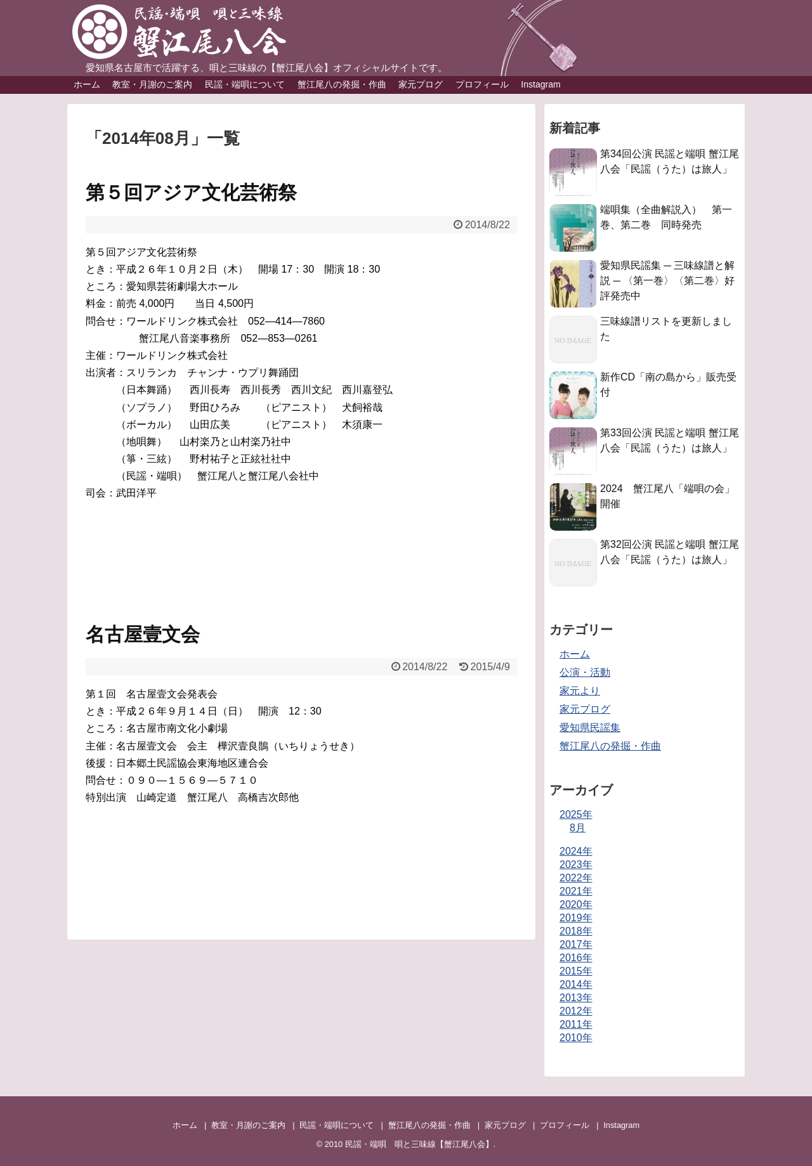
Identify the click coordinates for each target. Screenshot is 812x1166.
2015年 (576, 971)
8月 (578, 827)
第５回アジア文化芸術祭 (191, 192)
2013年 (576, 997)
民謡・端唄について (245, 84)
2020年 (576, 904)
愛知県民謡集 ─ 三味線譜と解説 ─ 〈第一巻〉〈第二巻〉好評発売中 (667, 280)
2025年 (576, 814)
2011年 (576, 1024)
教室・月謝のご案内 (152, 84)
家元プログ (420, 84)
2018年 (576, 931)
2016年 (576, 957)
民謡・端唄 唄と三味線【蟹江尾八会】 (419, 1144)
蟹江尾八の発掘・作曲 (342, 84)
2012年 (576, 1011)
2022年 (576, 877)
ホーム (87, 84)
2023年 (576, 864)
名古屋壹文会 (143, 634)
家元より (580, 690)
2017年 (576, 944)
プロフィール (482, 84)
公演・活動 (585, 672)
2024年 (576, 851)
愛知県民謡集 (590, 727)
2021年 (576, 891)
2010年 (576, 1037)
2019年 (576, 917)
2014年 (576, 984)
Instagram (540, 84)
